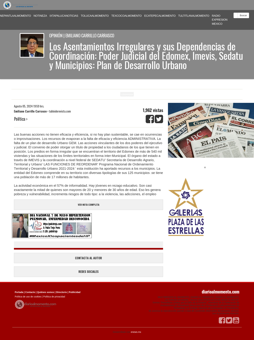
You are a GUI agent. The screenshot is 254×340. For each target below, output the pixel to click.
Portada (19, 292)
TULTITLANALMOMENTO (193, 15)
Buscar (243, 15)
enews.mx (136, 332)
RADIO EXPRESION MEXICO (219, 19)
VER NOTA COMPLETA (88, 204)
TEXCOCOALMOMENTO (126, 15)
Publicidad (74, 292)
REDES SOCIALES (88, 271)
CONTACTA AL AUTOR (88, 258)
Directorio (61, 292)
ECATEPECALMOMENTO (160, 15)
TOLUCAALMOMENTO (95, 15)
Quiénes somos (45, 292)
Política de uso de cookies (28, 296)
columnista (127, 94)
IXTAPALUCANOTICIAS (64, 15)
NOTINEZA (40, 15)
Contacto (30, 292)
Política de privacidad (54, 296)
